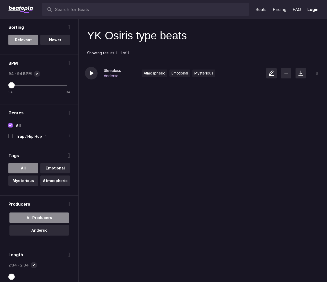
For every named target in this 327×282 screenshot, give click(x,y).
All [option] (23, 168)
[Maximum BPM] (11, 85)
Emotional (179, 73)
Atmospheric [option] (55, 180)
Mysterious (203, 73)
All (18, 125)
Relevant (23, 40)
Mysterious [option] (23, 180)
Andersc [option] (39, 230)
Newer (55, 40)
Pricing (279, 9)
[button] (91, 73)
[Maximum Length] (11, 277)
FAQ (297, 9)
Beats (260, 9)
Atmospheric (154, 73)
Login (313, 9)
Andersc (111, 75)
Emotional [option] (55, 168)
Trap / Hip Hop (29, 136)
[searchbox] (151, 9)
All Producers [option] (39, 217)
